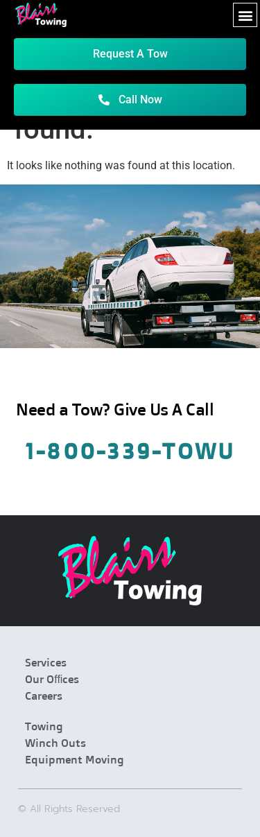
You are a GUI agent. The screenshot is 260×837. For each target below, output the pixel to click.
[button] (245, 15)
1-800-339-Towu (130, 451)
